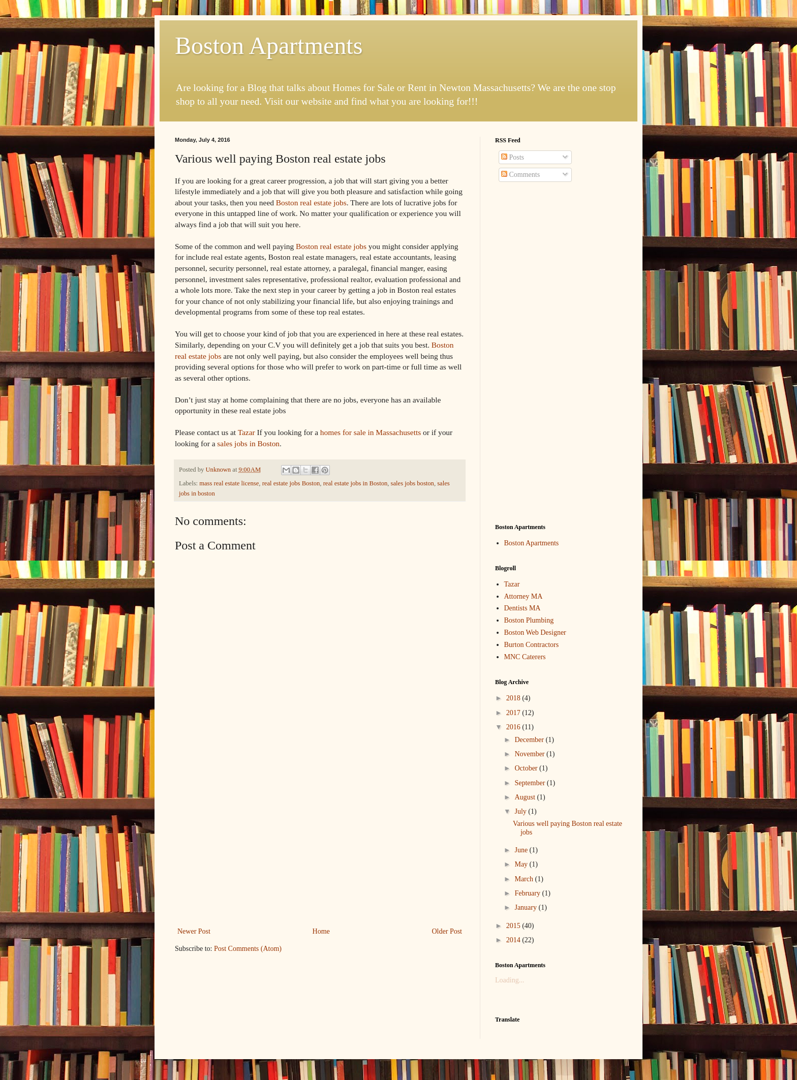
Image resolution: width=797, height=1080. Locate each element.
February (528, 893)
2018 (514, 698)
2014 (514, 940)
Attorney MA (523, 596)
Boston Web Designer (535, 632)
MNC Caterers (525, 657)
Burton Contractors (531, 645)
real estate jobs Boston (291, 483)
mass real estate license (229, 483)
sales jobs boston (412, 483)
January (526, 907)
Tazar (246, 432)
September (530, 783)
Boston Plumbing (529, 620)
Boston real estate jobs (311, 202)
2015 (514, 926)
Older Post (447, 931)
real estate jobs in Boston (355, 483)
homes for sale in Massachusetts (370, 432)
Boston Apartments (268, 45)
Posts (512, 157)
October (526, 768)
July (521, 811)
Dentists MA (522, 608)
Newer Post (193, 931)
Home (321, 931)
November (530, 754)
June (521, 850)
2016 (514, 727)
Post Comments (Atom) (248, 948)
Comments (520, 174)
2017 (514, 713)
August (525, 797)
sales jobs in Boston (248, 443)
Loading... (509, 980)
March (524, 879)
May (521, 864)
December (529, 740)
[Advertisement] (319, 848)
